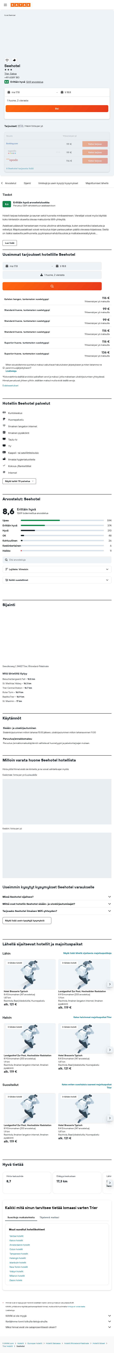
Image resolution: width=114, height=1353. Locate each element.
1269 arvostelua (34, 81)
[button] (5, 4)
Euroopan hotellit (35, 1291)
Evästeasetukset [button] (10, 385)
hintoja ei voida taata (76, 1254)
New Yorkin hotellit (19, 1214)
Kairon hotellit (16, 1188)
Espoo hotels (16, 1227)
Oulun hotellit (16, 1196)
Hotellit (20, 1291)
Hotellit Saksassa (53, 1291)
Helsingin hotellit (18, 1205)
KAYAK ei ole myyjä (58, 1263)
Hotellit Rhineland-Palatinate (76, 1291)
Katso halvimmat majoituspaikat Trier (92, 964)
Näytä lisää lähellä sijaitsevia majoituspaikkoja (87, 900)
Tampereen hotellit (19, 1201)
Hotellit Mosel (99, 1291)
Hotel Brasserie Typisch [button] (16, 938)
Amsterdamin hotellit (20, 1192)
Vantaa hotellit (16, 1183)
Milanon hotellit (17, 1223)
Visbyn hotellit (16, 1219)
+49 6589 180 (11, 77)
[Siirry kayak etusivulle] (20, 5)
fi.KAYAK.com (8, 1291)
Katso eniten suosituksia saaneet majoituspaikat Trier (86, 1034)
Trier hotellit (8, 1294)
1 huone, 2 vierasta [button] (17, 100)
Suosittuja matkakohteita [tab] (21, 1165)
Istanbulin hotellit (18, 1210)
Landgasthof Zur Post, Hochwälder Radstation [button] (82, 938)
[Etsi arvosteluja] (59, 559)
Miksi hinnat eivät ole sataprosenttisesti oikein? (58, 1275)
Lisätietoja (11, 371)
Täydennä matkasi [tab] (49, 1165)
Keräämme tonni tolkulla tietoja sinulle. (58, 1269)
